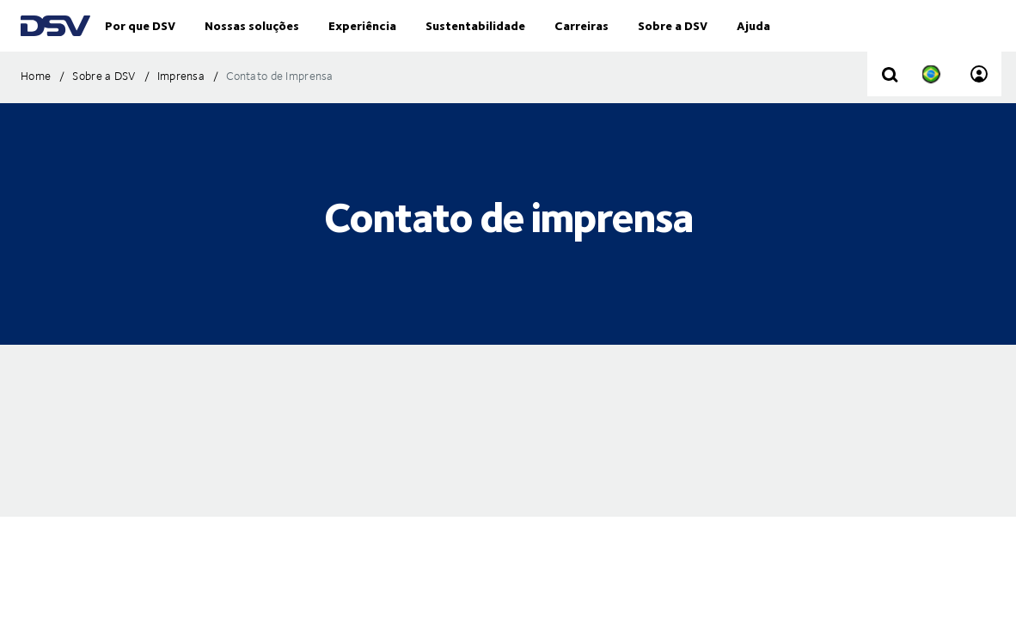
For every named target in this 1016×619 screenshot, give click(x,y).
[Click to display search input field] (889, 110)
